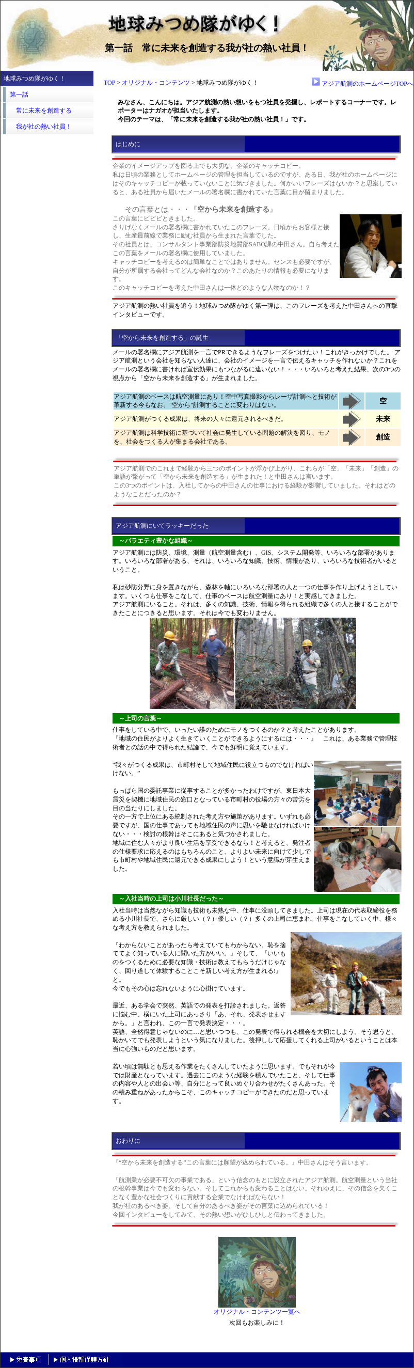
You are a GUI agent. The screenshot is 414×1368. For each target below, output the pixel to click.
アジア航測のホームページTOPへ (362, 83)
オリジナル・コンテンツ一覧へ (257, 1308)
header (47, 251)
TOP (109, 82)
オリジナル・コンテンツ (156, 82)
